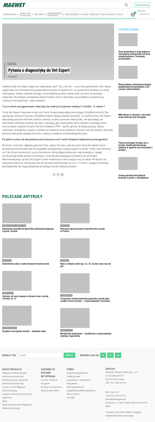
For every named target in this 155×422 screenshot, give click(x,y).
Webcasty (95, 14)
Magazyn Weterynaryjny (14, 372)
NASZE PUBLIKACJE (12, 369)
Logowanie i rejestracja (78, 379)
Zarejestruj (144, 13)
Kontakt (71, 397)
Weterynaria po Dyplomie (15, 379)
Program (45, 383)
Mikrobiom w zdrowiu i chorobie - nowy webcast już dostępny (135, 115)
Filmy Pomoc (73, 393)
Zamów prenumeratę (12, 376)
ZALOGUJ (141, 11)
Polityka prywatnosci (77, 372)
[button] (10, 14)
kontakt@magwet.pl (116, 399)
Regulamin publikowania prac (81, 390)
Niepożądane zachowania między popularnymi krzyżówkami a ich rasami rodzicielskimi (134, 87)
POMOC (70, 369)
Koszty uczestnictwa (51, 386)
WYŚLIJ (69, 355)
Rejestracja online (50, 390)
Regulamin (72, 383)
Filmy (86, 14)
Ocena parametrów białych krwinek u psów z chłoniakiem (133, 176)
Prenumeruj (142, 5)
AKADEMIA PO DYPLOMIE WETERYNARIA (48, 373)
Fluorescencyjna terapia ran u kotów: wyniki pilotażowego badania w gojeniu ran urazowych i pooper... (135, 146)
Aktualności (109, 14)
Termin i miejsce (49, 379)
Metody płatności (75, 386)
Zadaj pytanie (73, 376)
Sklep (120, 14)
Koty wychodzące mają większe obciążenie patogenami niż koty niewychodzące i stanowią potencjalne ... (134, 55)
